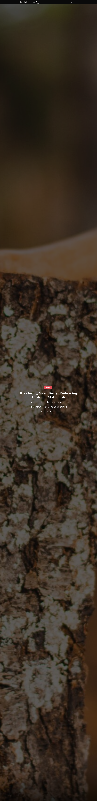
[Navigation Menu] (74, 2)
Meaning (48, 387)
